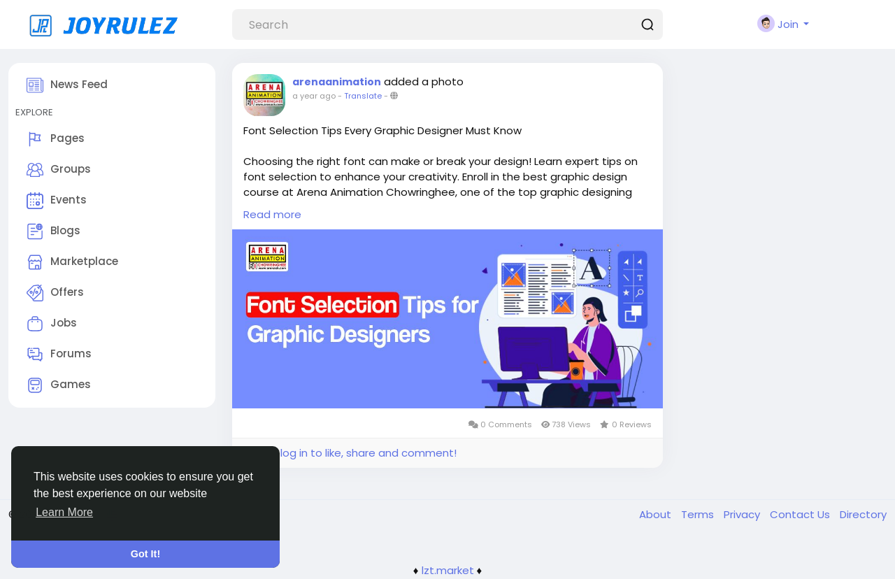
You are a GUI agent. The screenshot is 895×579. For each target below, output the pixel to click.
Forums (59, 354)
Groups (59, 170)
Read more (272, 214)
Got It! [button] (145, 553)
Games (59, 385)
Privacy (743, 514)
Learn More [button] (64, 512)
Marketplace (72, 262)
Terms (699, 514)
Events (57, 200)
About (656, 514)
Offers (55, 293)
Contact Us (801, 514)
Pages (56, 139)
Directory (863, 514)
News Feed (67, 85)
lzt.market (448, 570)
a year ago (314, 95)
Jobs (52, 323)
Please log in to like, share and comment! (350, 452)
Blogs (53, 231)
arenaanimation (336, 82)
